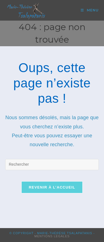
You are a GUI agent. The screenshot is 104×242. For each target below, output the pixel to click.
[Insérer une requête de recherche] (52, 164)
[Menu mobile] (90, 10)
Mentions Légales (52, 236)
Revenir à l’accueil (52, 187)
